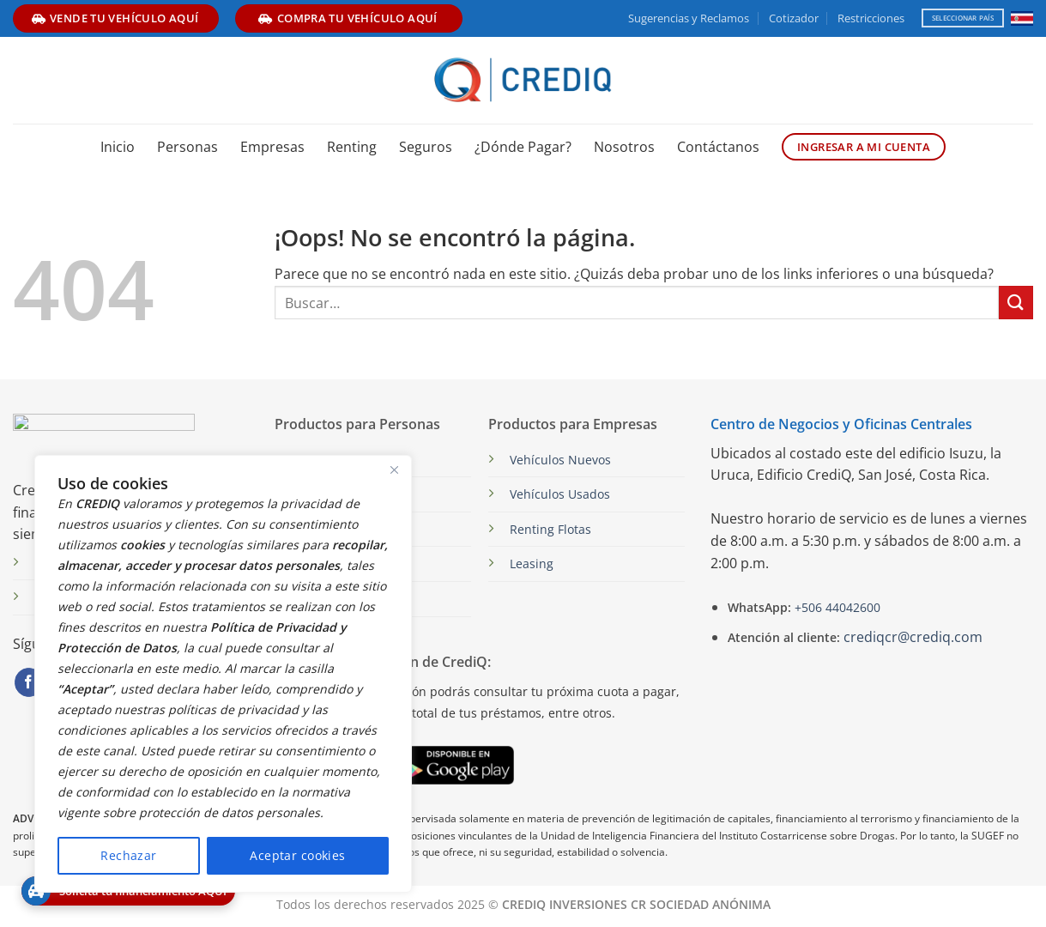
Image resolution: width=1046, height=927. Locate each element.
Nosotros (624, 146)
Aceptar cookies (297, 855)
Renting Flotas (550, 529)
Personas (187, 146)
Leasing (531, 563)
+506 (835, 607)
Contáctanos (718, 146)
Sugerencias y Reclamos (688, 18)
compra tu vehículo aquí (347, 18)
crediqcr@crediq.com (913, 636)
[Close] (394, 469)
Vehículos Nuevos (560, 459)
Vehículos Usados (560, 494)
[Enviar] (1016, 302)
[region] (223, 674)
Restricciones (870, 18)
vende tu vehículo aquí (115, 18)
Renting (352, 146)
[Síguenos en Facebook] (29, 682)
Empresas (272, 146)
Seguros (425, 146)
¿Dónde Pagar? (523, 146)
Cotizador (794, 18)
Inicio (117, 146)
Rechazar (128, 855)
